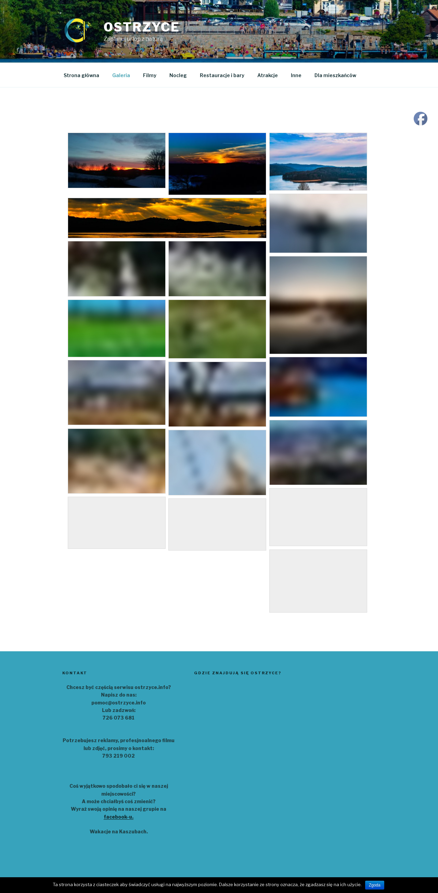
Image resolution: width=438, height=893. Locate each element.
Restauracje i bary (222, 75)
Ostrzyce (142, 27)
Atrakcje (267, 75)
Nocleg (178, 75)
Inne (296, 75)
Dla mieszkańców (335, 75)
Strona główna (81, 75)
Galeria (121, 75)
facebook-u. (118, 817)
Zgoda (375, 885)
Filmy (149, 75)
